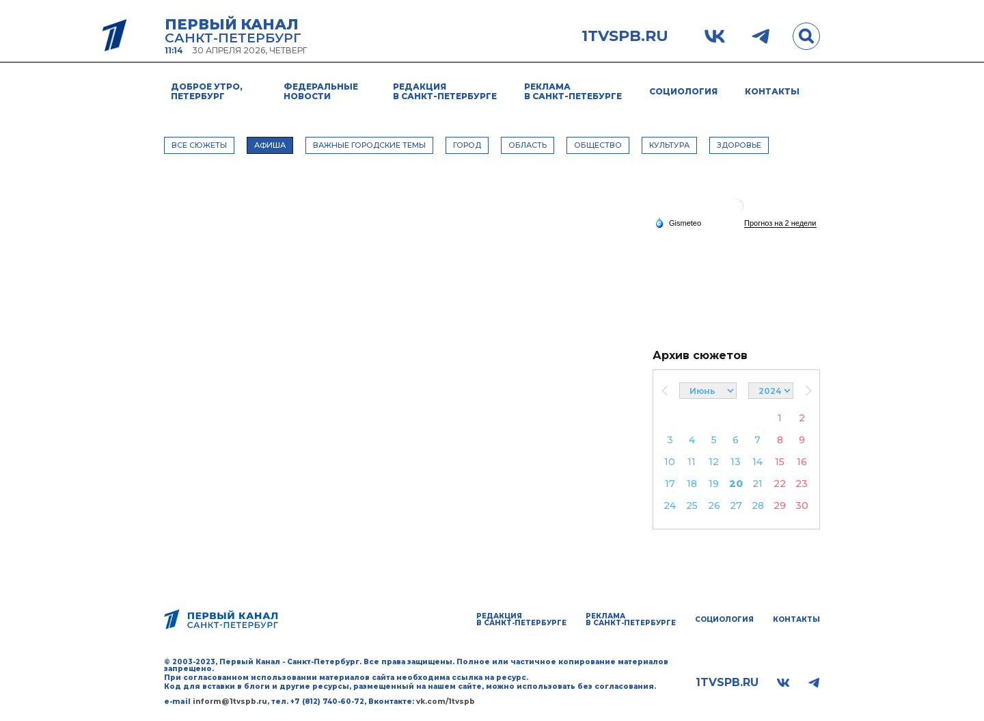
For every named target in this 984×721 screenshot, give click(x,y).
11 (691, 462)
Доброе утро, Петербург (207, 91)
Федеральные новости (321, 91)
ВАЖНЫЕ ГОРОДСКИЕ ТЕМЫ (369, 145)
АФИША (270, 145)
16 (802, 462)
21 (757, 483)
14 (757, 462)
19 (714, 483)
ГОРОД (467, 145)
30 (801, 505)
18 (692, 483)
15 (779, 462)
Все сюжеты (199, 145)
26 (714, 505)
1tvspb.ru (625, 36)
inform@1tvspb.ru (230, 701)
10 (669, 462)
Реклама (573, 91)
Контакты (772, 91)
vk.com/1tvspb (445, 701)
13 (735, 462)
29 (780, 505)
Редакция (445, 91)
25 (692, 505)
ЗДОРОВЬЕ (739, 145)
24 (670, 505)
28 (758, 505)
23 (801, 483)
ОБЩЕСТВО (598, 145)
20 (736, 483)
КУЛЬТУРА (669, 145)
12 (714, 462)
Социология (683, 91)
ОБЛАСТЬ (527, 145)
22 (780, 483)
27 (736, 505)
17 (670, 483)
